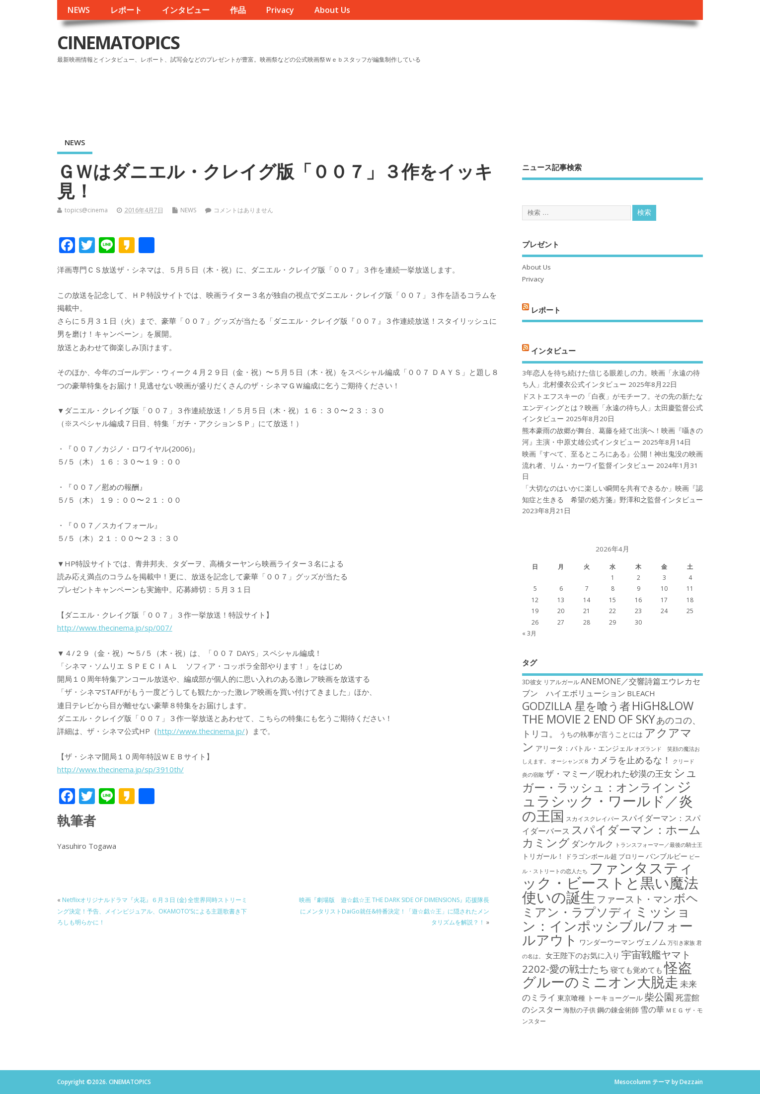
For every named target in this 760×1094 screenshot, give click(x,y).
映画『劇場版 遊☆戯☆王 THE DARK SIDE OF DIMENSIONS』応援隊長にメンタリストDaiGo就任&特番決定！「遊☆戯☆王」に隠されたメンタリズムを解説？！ (394, 911)
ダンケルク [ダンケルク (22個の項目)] (592, 843)
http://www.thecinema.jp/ (201, 731)
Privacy (280, 9)
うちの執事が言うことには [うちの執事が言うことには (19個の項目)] (601, 734)
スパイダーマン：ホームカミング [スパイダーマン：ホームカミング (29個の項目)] (611, 836)
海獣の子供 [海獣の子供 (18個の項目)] (579, 1009)
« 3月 (529, 633)
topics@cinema (86, 210)
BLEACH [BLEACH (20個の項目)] (641, 693)
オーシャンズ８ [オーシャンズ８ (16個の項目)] (570, 761)
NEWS (78, 9)
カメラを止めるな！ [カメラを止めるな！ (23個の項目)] (631, 760)
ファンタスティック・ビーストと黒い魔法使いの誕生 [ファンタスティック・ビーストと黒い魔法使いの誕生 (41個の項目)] (610, 882)
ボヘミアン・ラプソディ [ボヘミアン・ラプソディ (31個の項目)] (610, 905)
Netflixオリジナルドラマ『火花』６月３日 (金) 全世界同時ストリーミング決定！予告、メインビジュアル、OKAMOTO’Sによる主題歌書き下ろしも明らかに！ (152, 911)
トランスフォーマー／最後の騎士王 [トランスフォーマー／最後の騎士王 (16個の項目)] (658, 844)
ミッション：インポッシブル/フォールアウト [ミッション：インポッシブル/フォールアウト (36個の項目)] (607, 925)
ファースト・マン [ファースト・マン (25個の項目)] (634, 899)
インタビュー (186, 9)
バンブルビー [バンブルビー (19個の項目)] (666, 856)
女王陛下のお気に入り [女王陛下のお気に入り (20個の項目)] (582, 955)
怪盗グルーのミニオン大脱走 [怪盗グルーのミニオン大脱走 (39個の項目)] (607, 974)
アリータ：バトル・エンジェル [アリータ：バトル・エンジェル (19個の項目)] (584, 748)
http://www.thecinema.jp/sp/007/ (114, 628)
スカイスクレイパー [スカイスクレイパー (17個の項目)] (592, 819)
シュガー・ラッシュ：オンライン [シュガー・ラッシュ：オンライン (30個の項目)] (609, 779)
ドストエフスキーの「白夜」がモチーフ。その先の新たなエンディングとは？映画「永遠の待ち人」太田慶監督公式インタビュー (612, 407)
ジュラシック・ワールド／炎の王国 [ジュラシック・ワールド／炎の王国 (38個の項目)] (607, 801)
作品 (238, 9)
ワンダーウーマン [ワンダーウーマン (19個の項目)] (607, 942)
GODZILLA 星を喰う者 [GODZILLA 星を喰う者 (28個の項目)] (576, 706)
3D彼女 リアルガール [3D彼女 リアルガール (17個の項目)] (550, 682)
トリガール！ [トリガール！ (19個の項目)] (543, 856)
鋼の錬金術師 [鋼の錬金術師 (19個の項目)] (618, 1009)
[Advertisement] (513, 94)
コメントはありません (243, 210)
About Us (332, 9)
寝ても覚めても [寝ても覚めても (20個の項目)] (636, 970)
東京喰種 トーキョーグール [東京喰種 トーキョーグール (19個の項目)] (600, 998)
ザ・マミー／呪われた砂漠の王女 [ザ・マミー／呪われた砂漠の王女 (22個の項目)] (608, 773)
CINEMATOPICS (118, 42)
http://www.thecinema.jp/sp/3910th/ (120, 769)
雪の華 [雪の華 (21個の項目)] (652, 1009)
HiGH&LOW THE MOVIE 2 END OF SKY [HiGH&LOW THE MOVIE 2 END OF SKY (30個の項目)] (607, 712)
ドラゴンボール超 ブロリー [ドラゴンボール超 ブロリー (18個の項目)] (604, 856)
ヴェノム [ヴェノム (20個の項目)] (651, 942)
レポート (126, 9)
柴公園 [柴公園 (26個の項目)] (659, 996)
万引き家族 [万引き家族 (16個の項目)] (681, 942)
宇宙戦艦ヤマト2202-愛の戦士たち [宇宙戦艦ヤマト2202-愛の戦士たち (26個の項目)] (606, 961)
